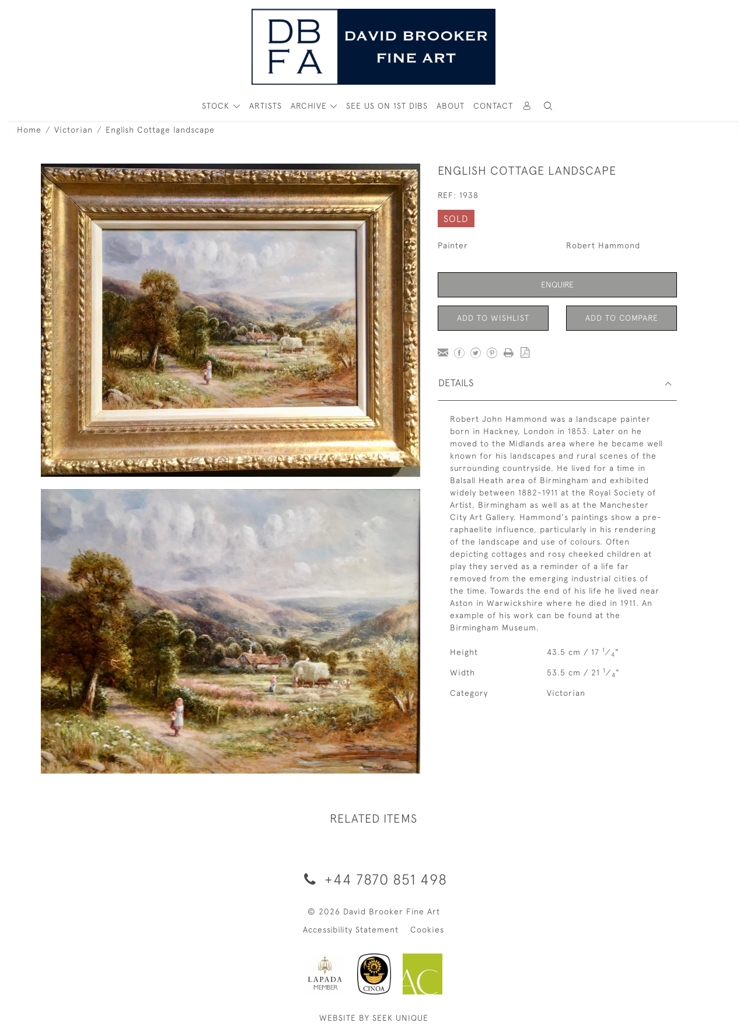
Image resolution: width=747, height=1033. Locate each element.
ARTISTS (265, 105)
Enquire (557, 284)
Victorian (73, 129)
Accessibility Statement (351, 929)
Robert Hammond (603, 245)
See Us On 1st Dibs (387, 105)
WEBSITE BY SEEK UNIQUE (373, 1017)
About (451, 105)
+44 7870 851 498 (373, 879)
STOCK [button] (217, 105)
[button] (548, 106)
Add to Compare (621, 318)
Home (29, 129)
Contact (493, 105)
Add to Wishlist (493, 318)
